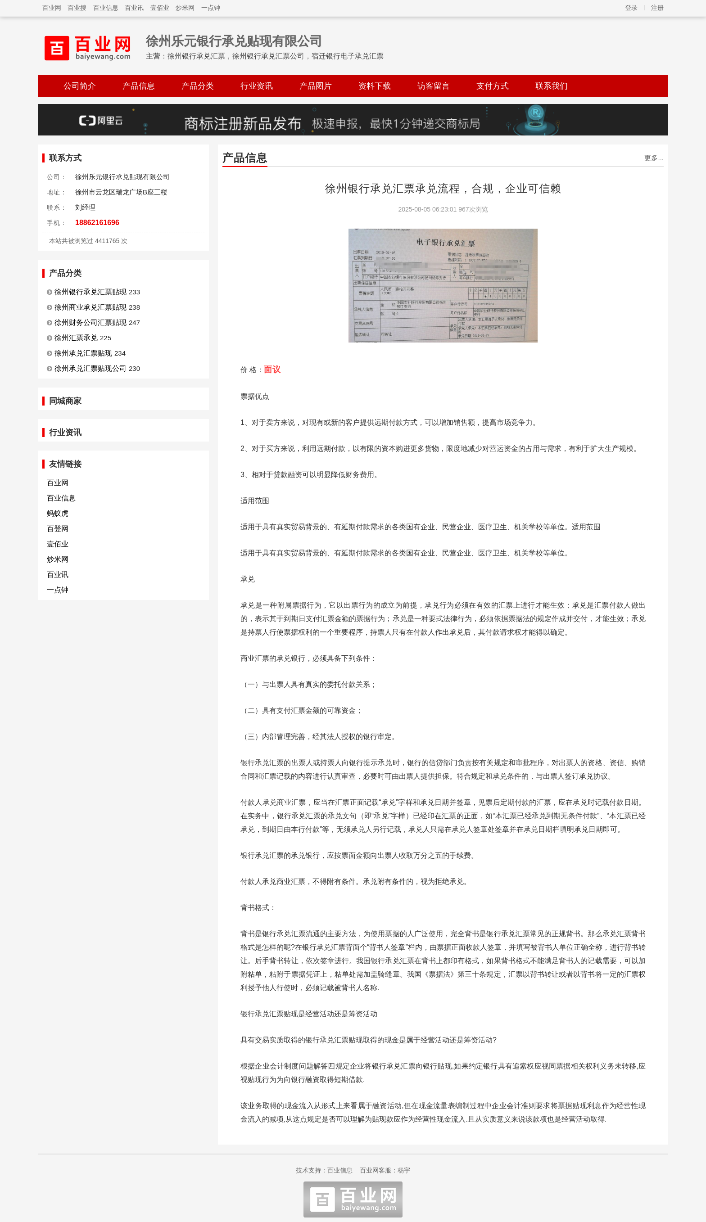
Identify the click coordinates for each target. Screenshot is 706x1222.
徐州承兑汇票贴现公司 (90, 368)
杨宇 (404, 1170)
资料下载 (374, 85)
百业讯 (134, 7)
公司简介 (79, 85)
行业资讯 (256, 85)
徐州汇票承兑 (76, 338)
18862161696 (97, 222)
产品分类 (197, 85)
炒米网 (185, 7)
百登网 (57, 528)
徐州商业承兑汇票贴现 (90, 307)
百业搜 (77, 7)
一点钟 (210, 7)
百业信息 (105, 7)
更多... (654, 158)
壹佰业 (159, 7)
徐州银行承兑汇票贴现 (90, 292)
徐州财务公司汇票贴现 (90, 322)
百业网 (51, 7)
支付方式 (492, 85)
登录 (631, 7)
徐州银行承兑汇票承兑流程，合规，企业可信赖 (443, 188)
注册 (657, 7)
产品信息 (138, 85)
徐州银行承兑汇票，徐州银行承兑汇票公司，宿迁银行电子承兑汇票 (275, 56)
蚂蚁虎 (57, 513)
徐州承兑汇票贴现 (83, 353)
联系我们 (551, 85)
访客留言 (433, 85)
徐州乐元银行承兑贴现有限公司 (234, 41)
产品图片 (315, 85)
